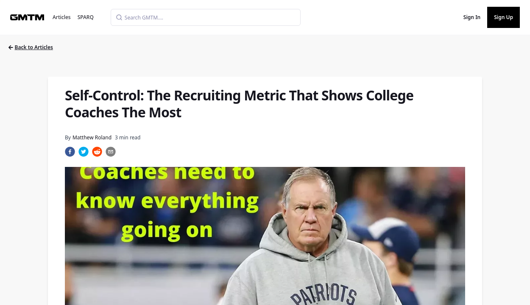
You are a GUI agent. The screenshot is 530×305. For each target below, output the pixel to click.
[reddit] (97, 152)
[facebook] (70, 152)
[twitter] (83, 152)
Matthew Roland (92, 137)
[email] (111, 152)
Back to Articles (30, 47)
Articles (62, 17)
